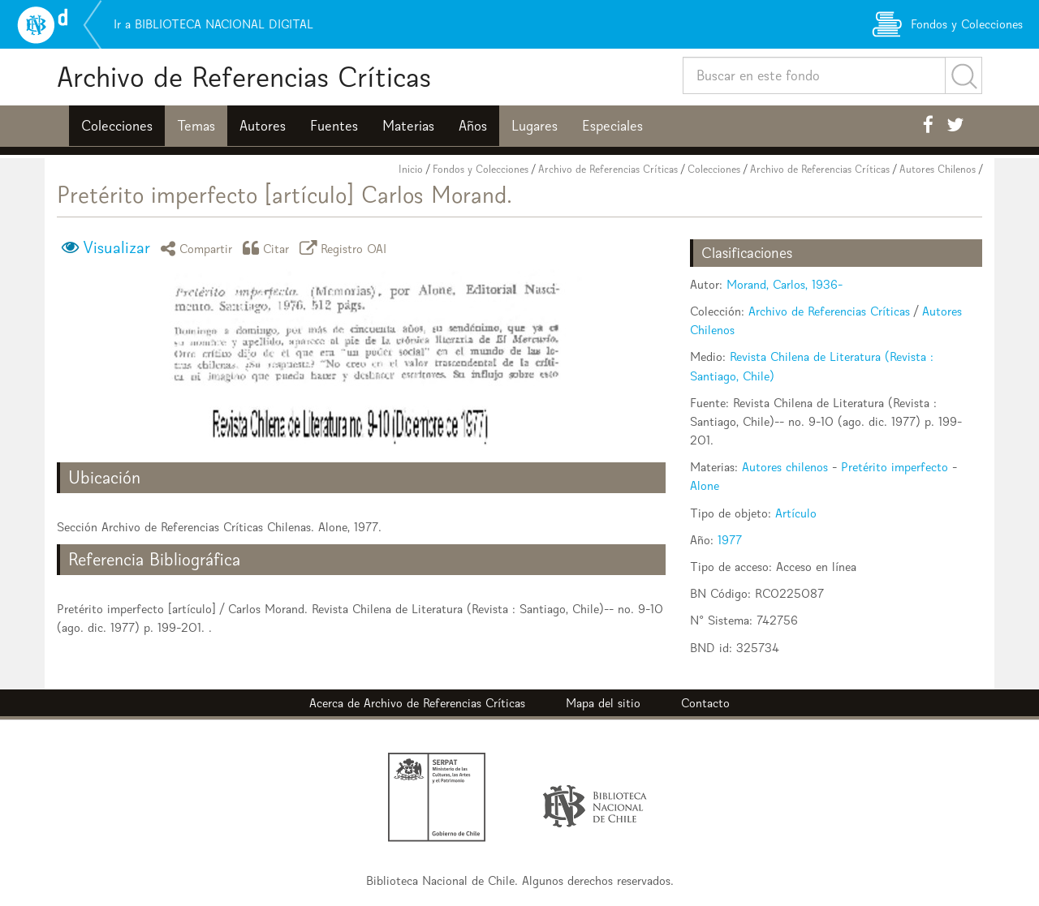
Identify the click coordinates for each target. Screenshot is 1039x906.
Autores (262, 126)
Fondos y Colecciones (480, 169)
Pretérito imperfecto (894, 466)
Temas (196, 126)
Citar (269, 247)
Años (473, 126)
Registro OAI (346, 247)
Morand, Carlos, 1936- (784, 284)
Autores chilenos (785, 466)
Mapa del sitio (603, 703)
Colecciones (117, 126)
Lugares (534, 126)
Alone (704, 485)
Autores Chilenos (937, 169)
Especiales (612, 126)
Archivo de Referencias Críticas (244, 76)
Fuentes (334, 126)
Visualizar (116, 247)
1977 (730, 539)
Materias (408, 126)
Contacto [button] (705, 703)
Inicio (411, 169)
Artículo (796, 513)
